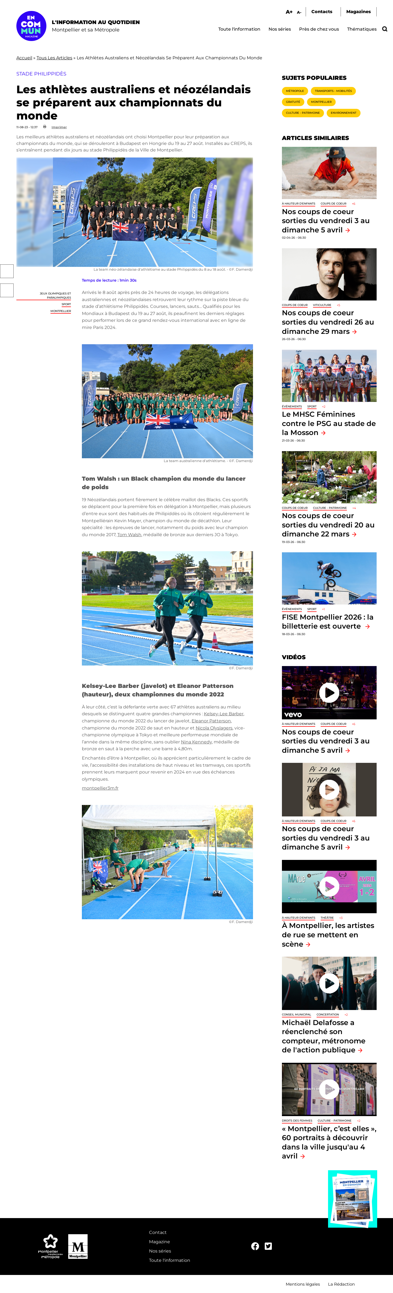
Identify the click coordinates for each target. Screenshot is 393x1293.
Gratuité (293, 101)
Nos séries (280, 29)
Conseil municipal (296, 1014)
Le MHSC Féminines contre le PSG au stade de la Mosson (329, 423)
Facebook (7, 271)
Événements (292, 406)
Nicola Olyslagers (214, 728)
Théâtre (327, 917)
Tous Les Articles (54, 57)
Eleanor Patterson (211, 720)
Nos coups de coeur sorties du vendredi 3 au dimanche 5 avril (326, 220)
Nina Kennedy (196, 742)
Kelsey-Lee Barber (223, 713)
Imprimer (59, 127)
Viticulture (322, 305)
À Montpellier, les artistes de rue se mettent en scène (328, 934)
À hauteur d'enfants (298, 203)
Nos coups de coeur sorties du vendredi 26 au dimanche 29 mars (328, 321)
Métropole (295, 90)
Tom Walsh (129, 534)
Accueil (24, 57)
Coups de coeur (333, 203)
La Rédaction (341, 1284)
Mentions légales (303, 1284)
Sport (66, 304)
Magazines (358, 11)
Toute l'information (239, 29)
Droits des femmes (297, 1120)
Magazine (159, 1241)
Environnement (343, 112)
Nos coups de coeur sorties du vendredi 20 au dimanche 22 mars (328, 524)
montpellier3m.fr (100, 788)
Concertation (328, 1014)
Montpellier (60, 311)
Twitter (7, 290)
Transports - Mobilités (333, 90)
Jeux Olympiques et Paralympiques (55, 295)
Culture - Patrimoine (303, 112)
